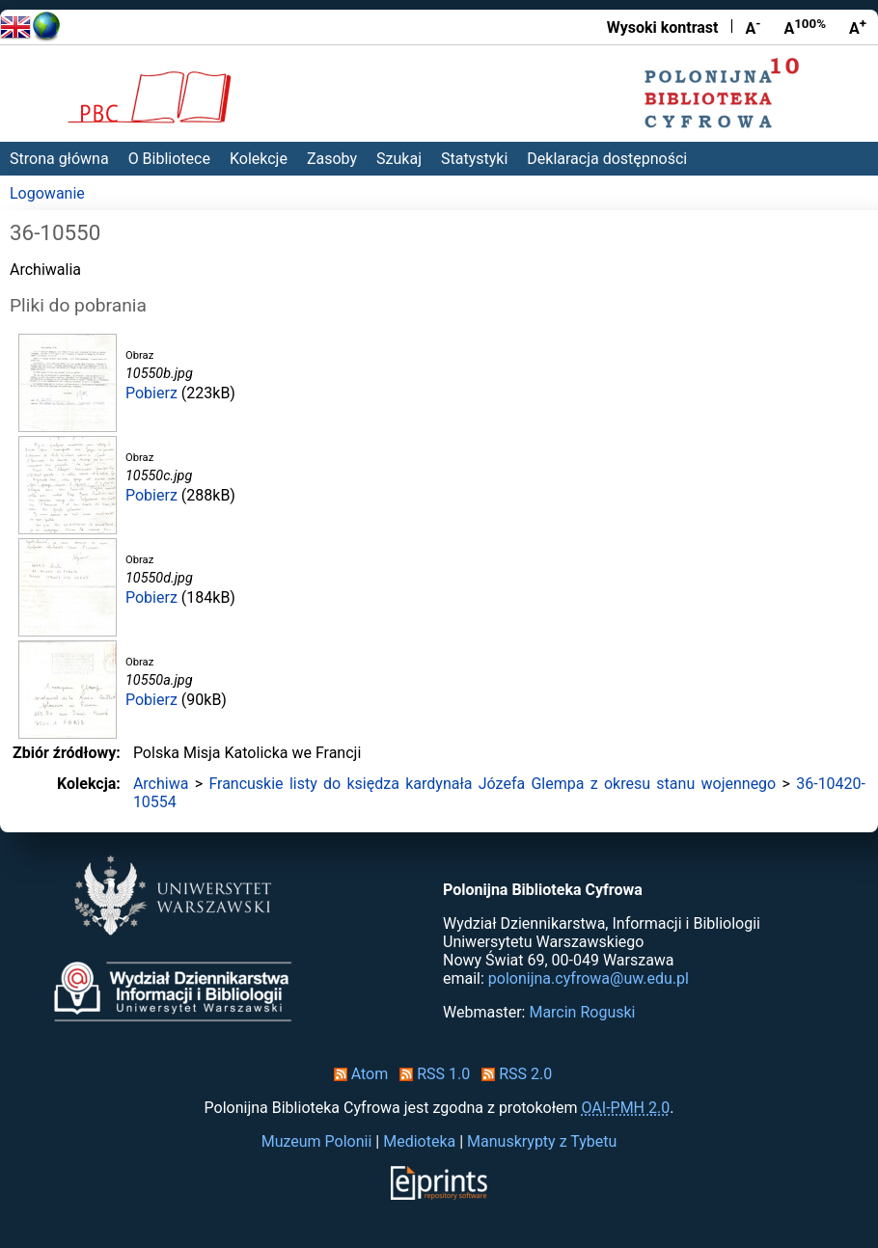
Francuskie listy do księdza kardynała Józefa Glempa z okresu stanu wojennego (492, 783)
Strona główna (59, 158)
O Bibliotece (169, 158)
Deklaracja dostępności (607, 158)
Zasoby (332, 158)
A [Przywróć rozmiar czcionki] (804, 27)
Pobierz (151, 393)
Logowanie (47, 193)
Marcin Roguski (582, 1012)
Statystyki (474, 158)
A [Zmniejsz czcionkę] (752, 27)
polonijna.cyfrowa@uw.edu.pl (588, 978)
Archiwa (161, 783)
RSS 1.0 (431, 1074)
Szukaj (399, 158)
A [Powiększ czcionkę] (857, 27)
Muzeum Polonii (316, 1141)
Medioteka (419, 1141)
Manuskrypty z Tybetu (542, 1141)
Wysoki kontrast (663, 27)
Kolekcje (259, 158)
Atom (357, 1074)
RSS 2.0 (513, 1074)
